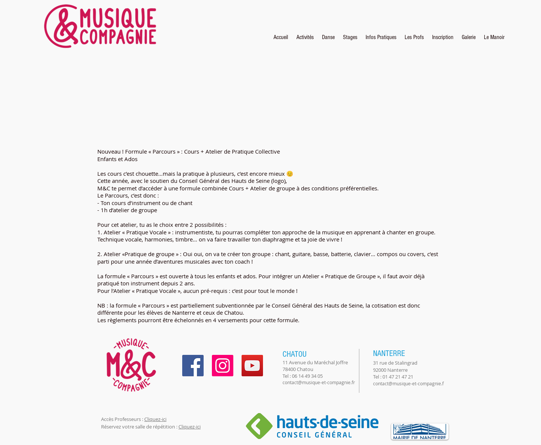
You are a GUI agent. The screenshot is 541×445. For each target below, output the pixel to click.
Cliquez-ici (155, 419)
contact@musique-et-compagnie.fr (319, 382)
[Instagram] (222, 365)
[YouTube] (252, 365)
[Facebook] (193, 365)
